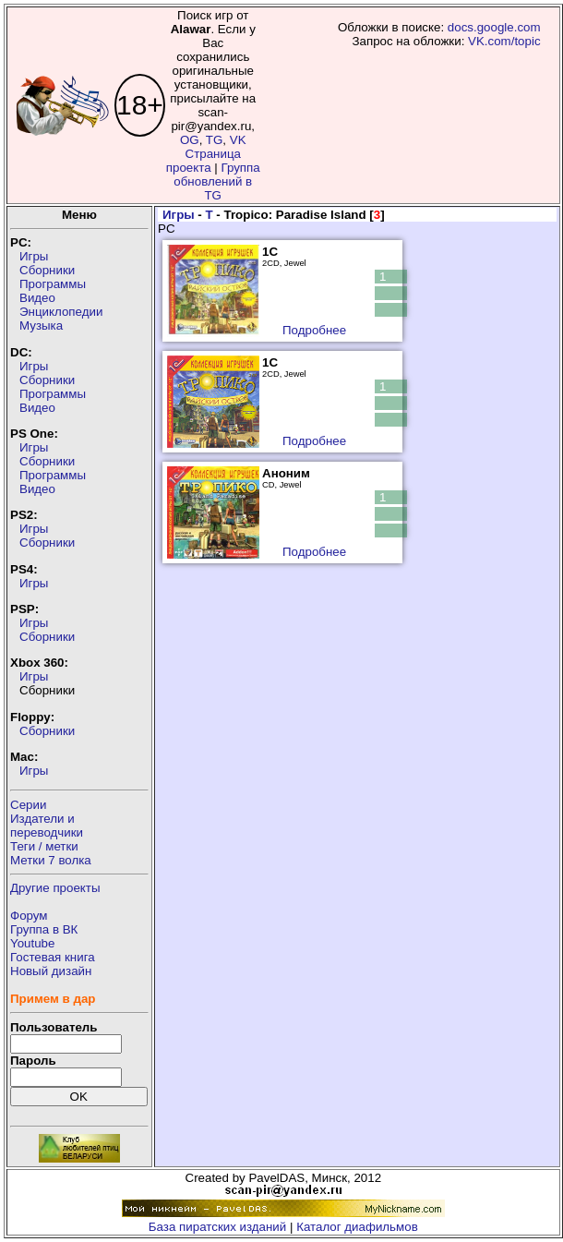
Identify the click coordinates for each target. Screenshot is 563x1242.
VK (238, 140)
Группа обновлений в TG (216, 181)
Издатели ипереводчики (46, 825)
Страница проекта (203, 161)
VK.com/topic (504, 41)
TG (214, 140)
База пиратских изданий (217, 1227)
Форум (29, 915)
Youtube (32, 943)
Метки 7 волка (50, 860)
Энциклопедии (60, 312)
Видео (37, 298)
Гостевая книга (52, 957)
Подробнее (314, 330)
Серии (28, 805)
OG (189, 140)
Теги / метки (44, 846)
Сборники (47, 270)
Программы (52, 284)
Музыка (41, 325)
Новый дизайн (50, 971)
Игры (33, 256)
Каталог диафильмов (357, 1227)
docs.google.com (494, 27)
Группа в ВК (44, 929)
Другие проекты (55, 888)
